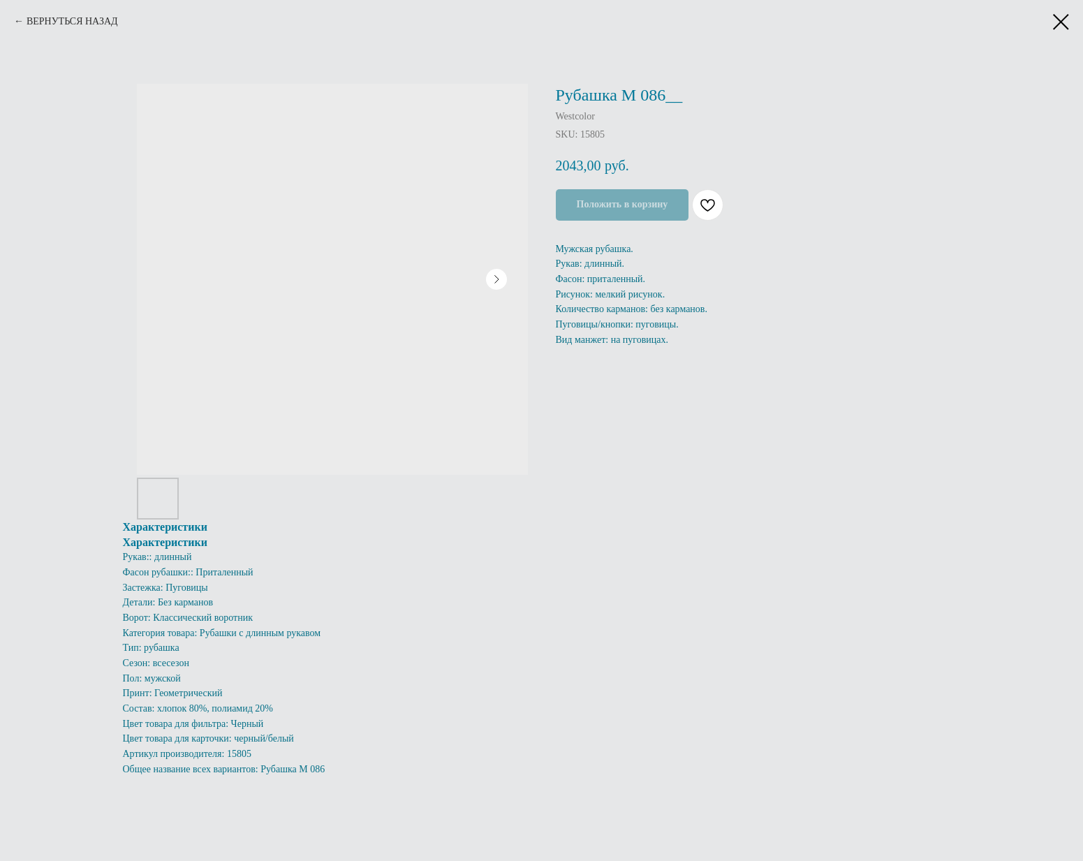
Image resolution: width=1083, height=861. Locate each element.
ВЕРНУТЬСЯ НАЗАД (72, 21)
